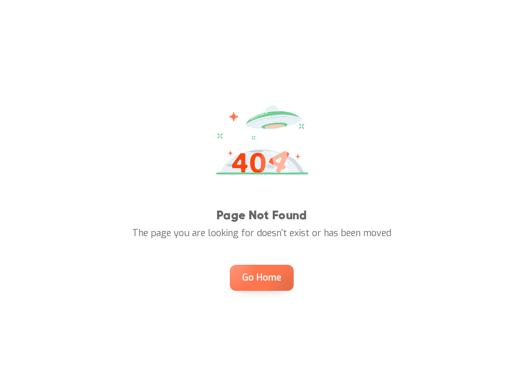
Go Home (261, 277)
